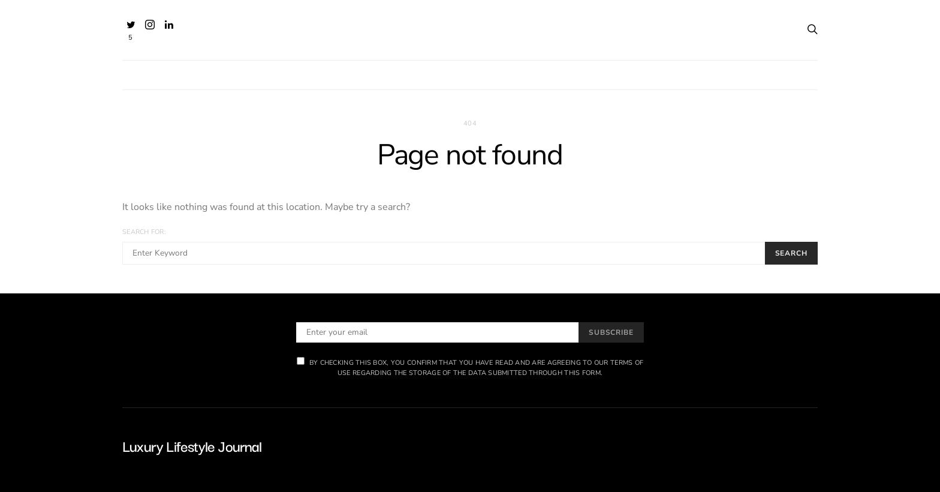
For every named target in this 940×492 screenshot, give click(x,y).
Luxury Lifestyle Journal (191, 445)
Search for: (144, 231)
